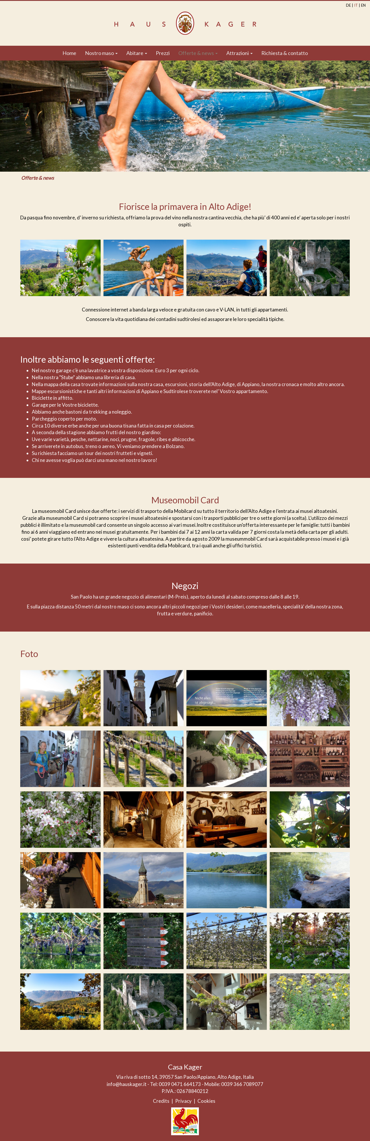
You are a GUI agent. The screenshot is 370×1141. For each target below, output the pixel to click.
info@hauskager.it (127, 1084)
